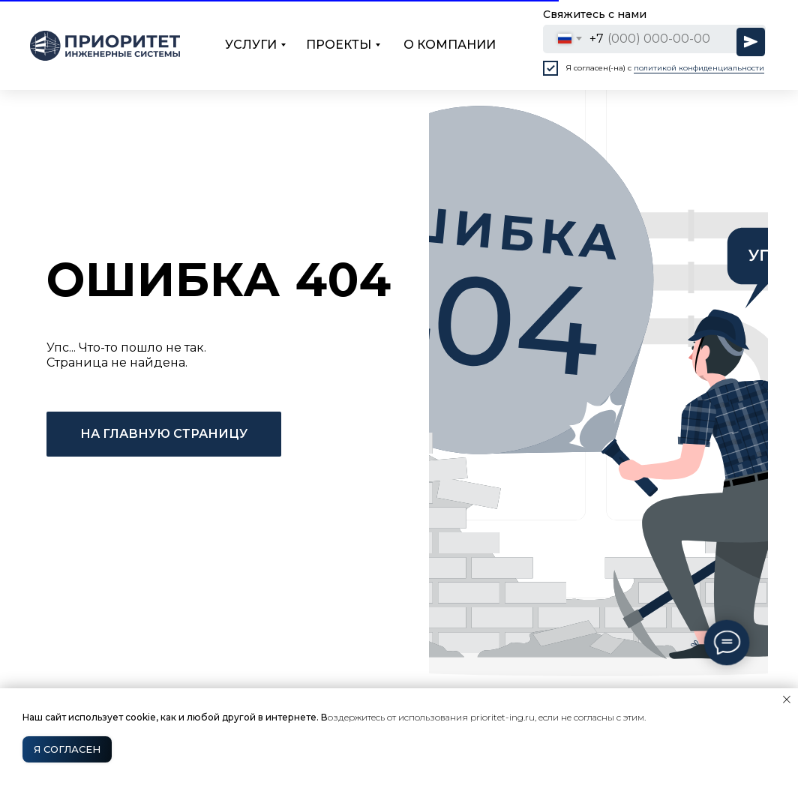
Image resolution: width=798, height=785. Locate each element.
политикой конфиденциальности (699, 68)
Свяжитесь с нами (594, 14)
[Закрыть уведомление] (786, 699)
